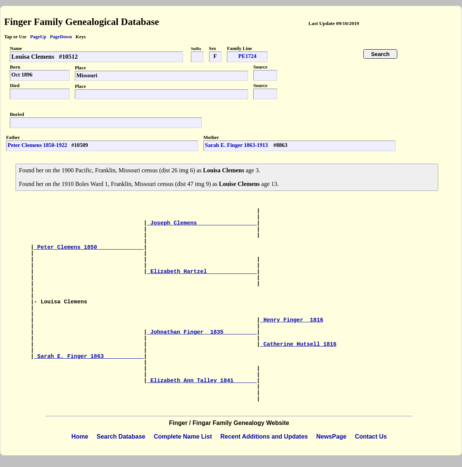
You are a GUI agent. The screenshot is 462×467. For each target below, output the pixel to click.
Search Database (121, 436)
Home (79, 436)
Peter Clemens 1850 (89, 247)
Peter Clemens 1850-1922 (37, 145)
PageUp (38, 36)
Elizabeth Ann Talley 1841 (202, 381)
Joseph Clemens (202, 223)
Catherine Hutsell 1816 (298, 344)
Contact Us (371, 436)
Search (380, 54)
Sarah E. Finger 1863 (89, 356)
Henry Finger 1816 (291, 320)
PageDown (61, 36)
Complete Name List (183, 436)
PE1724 (247, 56)
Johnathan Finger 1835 (202, 332)
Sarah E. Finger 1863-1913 (237, 145)
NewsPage (331, 436)
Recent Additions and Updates (264, 436)
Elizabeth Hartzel (202, 272)
